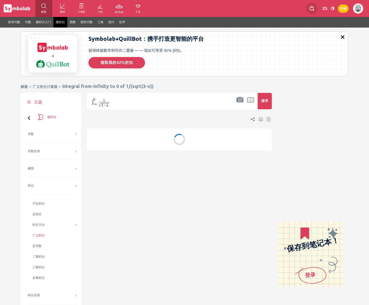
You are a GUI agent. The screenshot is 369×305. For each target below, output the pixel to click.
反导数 (37, 246)
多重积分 (38, 278)
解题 (24, 87)
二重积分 (38, 256)
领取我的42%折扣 (116, 63)
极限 (31, 168)
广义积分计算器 (45, 87)
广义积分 (38, 235)
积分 (31, 185)
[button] (240, 104)
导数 (31, 134)
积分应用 (34, 295)
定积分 (37, 214)
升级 (343, 8)
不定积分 (38, 203)
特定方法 (38, 225)
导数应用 (34, 151)
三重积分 (38, 267)
